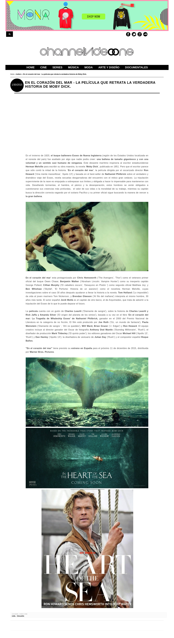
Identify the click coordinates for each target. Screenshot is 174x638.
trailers (20, 616)
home (31, 67)
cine (14, 616)
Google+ (139, 34)
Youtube (145, 34)
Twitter (134, 34)
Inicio (12, 74)
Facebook (128, 34)
